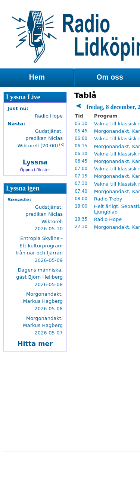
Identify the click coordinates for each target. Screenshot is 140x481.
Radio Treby (108, 199)
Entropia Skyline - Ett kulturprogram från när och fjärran (39, 245)
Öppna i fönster (35, 169)
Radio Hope (108, 219)
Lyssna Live (23, 97)
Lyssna (35, 162)
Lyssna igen (23, 188)
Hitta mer (35, 343)
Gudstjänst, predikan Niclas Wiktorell (44, 214)
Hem (37, 77)
